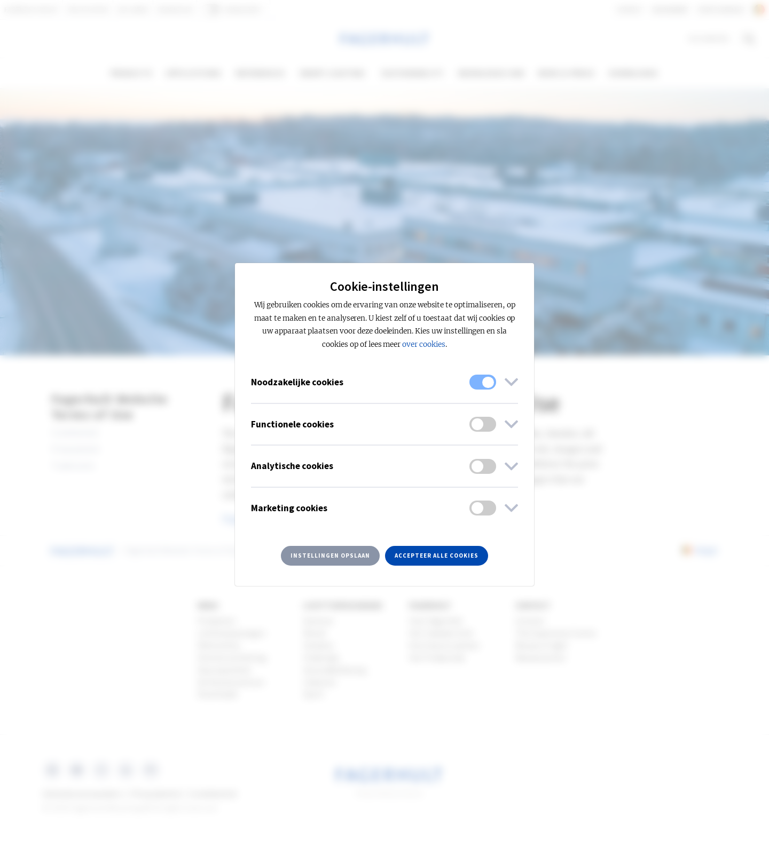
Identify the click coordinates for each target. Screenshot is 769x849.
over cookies (423, 344)
